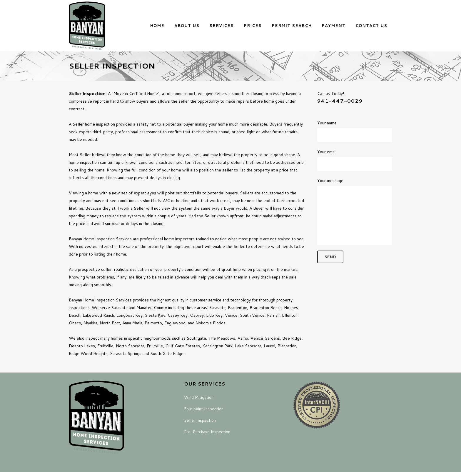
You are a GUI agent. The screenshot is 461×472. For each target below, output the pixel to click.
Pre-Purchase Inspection (207, 432)
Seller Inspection (200, 420)
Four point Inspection (203, 409)
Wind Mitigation (198, 397)
